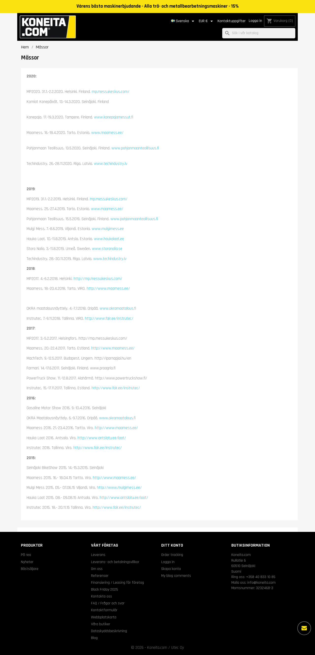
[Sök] (258, 33)
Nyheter (27, 561)
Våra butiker (100, 624)
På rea (26, 554)
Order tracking (172, 554)
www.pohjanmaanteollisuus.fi (135, 148)
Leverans (98, 554)
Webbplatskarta (103, 617)
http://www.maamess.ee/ (108, 288)
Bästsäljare (29, 568)
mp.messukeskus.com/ (110, 91)
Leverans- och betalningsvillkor (115, 561)
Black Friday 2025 (104, 589)
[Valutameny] (207, 21)
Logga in (255, 20)
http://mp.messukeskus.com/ (98, 278)
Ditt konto (172, 545)
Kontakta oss (101, 596)
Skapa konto (171, 568)
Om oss (97, 568)
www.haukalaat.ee (109, 239)
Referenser (100, 575)
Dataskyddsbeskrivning (109, 630)
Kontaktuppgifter (232, 21)
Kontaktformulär (104, 610)
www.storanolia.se (107, 248)
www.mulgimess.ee (108, 229)
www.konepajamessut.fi (113, 117)
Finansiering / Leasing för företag (117, 582)
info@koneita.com (261, 582)
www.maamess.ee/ (107, 132)
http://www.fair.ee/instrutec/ (109, 318)
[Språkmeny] (183, 21)
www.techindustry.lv (110, 163)
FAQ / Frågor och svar (108, 603)
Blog (94, 637)
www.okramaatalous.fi (118, 308)
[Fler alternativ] (304, 628)
